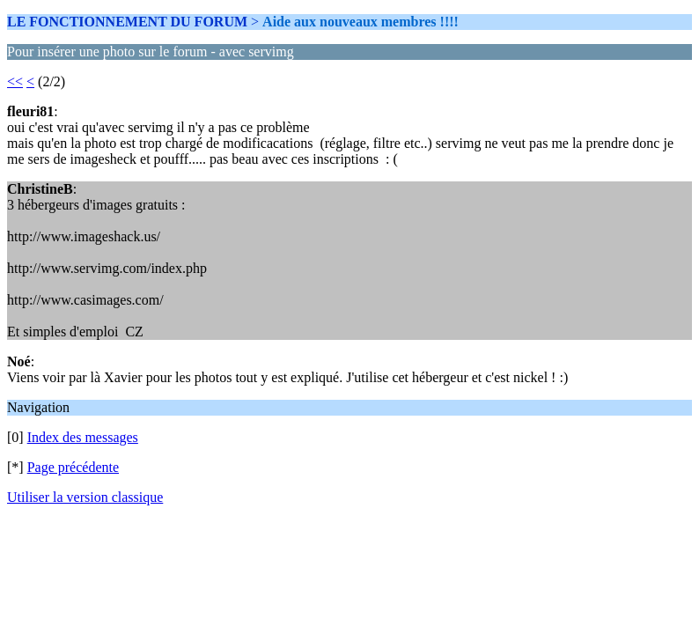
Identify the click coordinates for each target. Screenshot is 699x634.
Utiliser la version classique (85, 497)
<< (15, 81)
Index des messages (82, 437)
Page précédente (73, 467)
